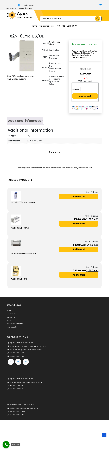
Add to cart (85, 96)
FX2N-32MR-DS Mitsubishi (23, 253)
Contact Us (12, 327)
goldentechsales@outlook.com (24, 408)
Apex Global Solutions (21, 342)
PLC (58, 26)
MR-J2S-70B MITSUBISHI (23, 202)
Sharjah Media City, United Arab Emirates (28, 346)
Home (34, 26)
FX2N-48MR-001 (19, 279)
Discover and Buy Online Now (19, 8)
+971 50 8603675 (17, 353)
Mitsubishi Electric (47, 26)
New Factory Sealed (54, 43)
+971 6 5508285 (17, 356)
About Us (11, 314)
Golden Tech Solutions (22, 404)
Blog (9, 321)
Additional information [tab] (25, 121)
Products (11, 317)
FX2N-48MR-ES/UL (20, 228)
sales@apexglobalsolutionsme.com (26, 350)
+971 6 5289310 (16, 389)
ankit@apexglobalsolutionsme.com (26, 382)
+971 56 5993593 (17, 411)
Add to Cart (79, 196)
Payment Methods (15, 324)
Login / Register (26, 5)
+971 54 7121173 (16, 386)
